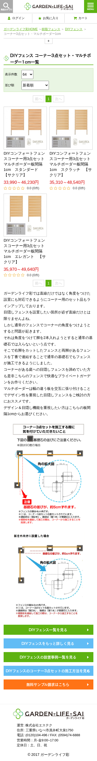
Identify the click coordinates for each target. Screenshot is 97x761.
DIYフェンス (74, 29)
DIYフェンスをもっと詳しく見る (47, 643)
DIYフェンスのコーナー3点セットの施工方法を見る (48, 670)
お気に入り (48, 18)
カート (81, 18)
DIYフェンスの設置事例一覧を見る (48, 657)
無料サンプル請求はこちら (47, 684)
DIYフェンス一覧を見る (48, 629)
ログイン (16, 18)
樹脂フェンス (51, 29)
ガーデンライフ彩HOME (21, 29)
